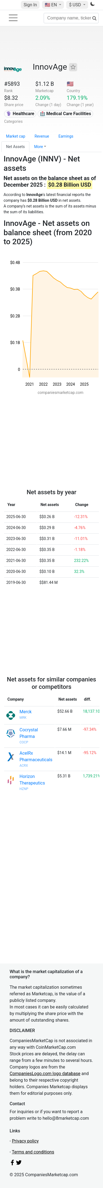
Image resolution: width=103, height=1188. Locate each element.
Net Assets (15, 146)
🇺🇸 (51, 4)
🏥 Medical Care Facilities (65, 113)
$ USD (75, 4)
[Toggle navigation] (13, 17)
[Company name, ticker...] (71, 18)
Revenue (42, 136)
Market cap (15, 136)
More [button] (38, 146)
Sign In (30, 4)
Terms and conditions (33, 1152)
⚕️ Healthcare (20, 113)
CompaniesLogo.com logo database (45, 1073)
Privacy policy (25, 1141)
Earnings (66, 136)
